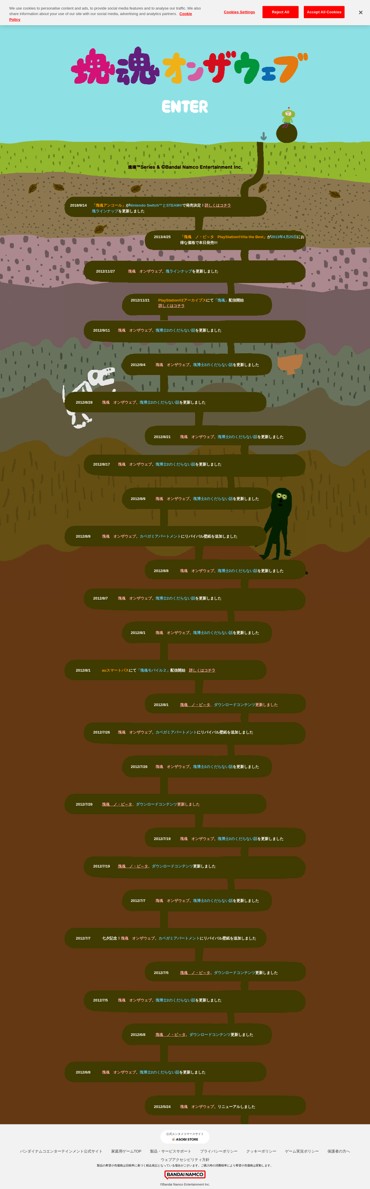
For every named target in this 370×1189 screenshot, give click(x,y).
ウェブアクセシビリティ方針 (185, 1159)
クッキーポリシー (261, 1151)
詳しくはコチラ (218, 205)
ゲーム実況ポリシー (302, 1151)
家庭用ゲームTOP (126, 1151)
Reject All (280, 9)
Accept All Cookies (324, 9)
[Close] (360, 9)
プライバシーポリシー (219, 1151)
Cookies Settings (239, 9)
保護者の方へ (339, 1151)
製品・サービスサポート (170, 1151)
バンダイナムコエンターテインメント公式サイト (61, 1151)
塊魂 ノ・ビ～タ (195, 705)
